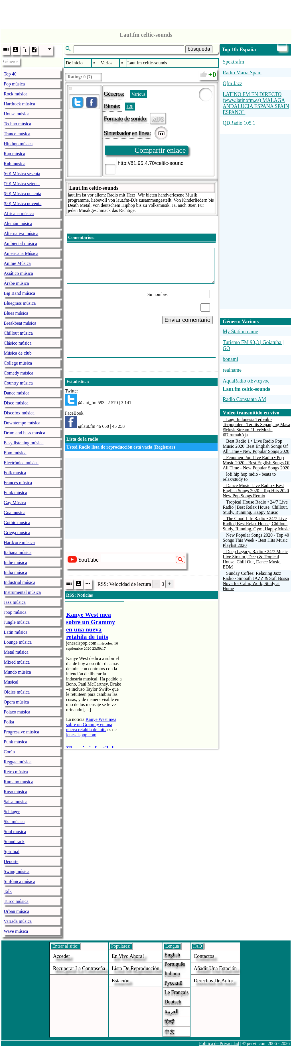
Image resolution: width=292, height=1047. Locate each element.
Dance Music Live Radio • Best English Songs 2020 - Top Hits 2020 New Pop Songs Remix (256, 490)
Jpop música (15, 612)
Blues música (16, 313)
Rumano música (18, 781)
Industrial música (19, 582)
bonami (230, 359)
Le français (176, 992)
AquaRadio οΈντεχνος (246, 381)
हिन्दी (170, 1021)
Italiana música (17, 552)
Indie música (15, 562)
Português (175, 964)
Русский (173, 983)
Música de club (18, 353)
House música (16, 113)
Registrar (164, 447)
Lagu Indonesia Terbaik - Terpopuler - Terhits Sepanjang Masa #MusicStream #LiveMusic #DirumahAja (256, 427)
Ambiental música (20, 243)
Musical (11, 682)
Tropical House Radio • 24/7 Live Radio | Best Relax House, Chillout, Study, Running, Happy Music (255, 507)
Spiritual (11, 851)
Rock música (15, 93)
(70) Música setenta (22, 183)
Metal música (16, 652)
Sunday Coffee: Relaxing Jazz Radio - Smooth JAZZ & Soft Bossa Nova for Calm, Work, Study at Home (256, 581)
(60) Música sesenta (22, 173)
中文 (170, 1031)
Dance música (16, 392)
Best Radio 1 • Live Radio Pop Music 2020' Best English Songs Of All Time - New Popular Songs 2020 (256, 446)
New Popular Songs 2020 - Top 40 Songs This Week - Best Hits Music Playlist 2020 (256, 540)
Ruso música (15, 791)
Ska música (14, 821)
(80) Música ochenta (22, 193)
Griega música (17, 532)
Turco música (16, 901)
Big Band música (19, 293)
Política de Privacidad (219, 1043)
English (172, 955)
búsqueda (199, 49)
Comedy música (18, 373)
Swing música (16, 871)
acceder (61, 956)
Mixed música (17, 662)
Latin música (15, 632)
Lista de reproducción (135, 968)
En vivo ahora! (128, 956)
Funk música (15, 492)
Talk (8, 891)
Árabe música (16, 283)
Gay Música (15, 502)
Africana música (19, 213)
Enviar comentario (187, 320)
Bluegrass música (20, 303)
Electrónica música (21, 462)
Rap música (14, 153)
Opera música (16, 702)
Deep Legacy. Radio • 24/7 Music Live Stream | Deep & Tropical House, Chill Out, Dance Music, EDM (255, 559)
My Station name (240, 331)
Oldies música (17, 692)
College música (18, 363)
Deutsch (173, 1002)
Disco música (16, 402)
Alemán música (18, 223)
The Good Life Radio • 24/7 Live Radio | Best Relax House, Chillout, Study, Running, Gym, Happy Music (256, 523)
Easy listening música (24, 442)
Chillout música (18, 333)
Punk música (15, 741)
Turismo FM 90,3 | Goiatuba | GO (253, 345)
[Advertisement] (146, 13)
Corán (9, 751)
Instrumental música (22, 592)
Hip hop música (18, 143)
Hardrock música (19, 103)
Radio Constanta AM (244, 399)
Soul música (15, 831)
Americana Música (21, 253)
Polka (9, 721)
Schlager (12, 811)
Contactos (204, 956)
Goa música (14, 512)
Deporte (11, 861)
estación (120, 980)
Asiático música (18, 273)
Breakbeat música (20, 323)
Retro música (16, 771)
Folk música (15, 472)
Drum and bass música (24, 432)
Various (138, 94)
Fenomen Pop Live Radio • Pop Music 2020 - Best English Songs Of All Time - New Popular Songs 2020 (256, 462)
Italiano (172, 973)
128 (130, 106)
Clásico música (17, 343)
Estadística (77, 381)
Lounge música (18, 642)
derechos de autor (213, 980)
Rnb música (14, 163)
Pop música (14, 83)
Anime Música (17, 263)
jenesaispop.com (81, 734)
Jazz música (15, 602)
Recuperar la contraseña (79, 968)
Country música (18, 383)
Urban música (16, 911)
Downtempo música (22, 422)
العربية (172, 1011)
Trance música (17, 133)
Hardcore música (19, 542)
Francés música (18, 482)
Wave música (16, 931)
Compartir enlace (160, 150)
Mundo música (17, 672)
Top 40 (10, 73)
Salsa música (15, 801)
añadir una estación (215, 968)
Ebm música (15, 452)
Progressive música (21, 731)
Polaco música (17, 711)
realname (232, 370)
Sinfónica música (19, 881)
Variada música (18, 921)
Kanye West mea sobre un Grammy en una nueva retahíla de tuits (91, 724)
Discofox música (19, 412)
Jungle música (17, 622)
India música (15, 572)
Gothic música (17, 522)
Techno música (17, 123)
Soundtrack (14, 841)
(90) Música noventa (22, 203)
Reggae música (17, 761)
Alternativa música (21, 233)
